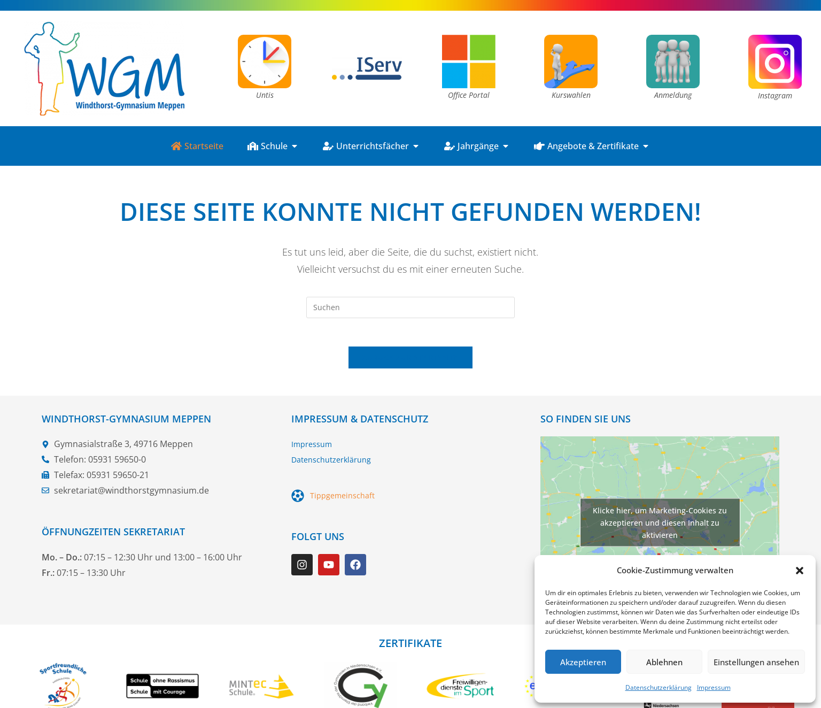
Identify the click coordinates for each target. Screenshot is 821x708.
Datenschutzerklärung (658, 687)
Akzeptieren (583, 662)
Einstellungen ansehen (756, 662)
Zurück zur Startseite (410, 361)
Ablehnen (664, 662)
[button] (799, 570)
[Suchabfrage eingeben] (410, 307)
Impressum (714, 687)
